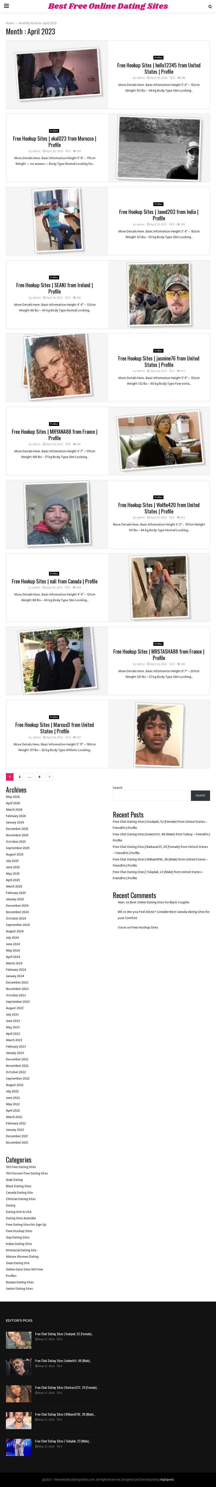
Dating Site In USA (18, 1212)
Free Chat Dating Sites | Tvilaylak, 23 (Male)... (63, 1440)
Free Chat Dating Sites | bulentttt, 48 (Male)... (63, 1360)
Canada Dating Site (19, 1193)
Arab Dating (14, 1180)
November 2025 (17, 835)
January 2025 (15, 899)
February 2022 (16, 1123)
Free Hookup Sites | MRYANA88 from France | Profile (54, 435)
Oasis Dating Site (18, 1263)
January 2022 (15, 1130)
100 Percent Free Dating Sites (27, 1173)
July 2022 (12, 1091)
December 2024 (17, 906)
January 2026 (15, 822)
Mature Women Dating (22, 1257)
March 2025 (14, 886)
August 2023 (14, 1008)
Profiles (158, 58)
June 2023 (13, 1021)
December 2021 (17, 1136)
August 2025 (14, 854)
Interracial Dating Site (21, 1250)
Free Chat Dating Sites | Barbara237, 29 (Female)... (67, 1387)
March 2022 (14, 1117)
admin (141, 78)
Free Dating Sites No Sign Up (26, 1225)
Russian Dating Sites (20, 1282)
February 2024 (16, 970)
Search (117, 788)
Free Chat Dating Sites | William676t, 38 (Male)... (65, 1414)
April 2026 (13, 803)
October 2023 (16, 995)
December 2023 (17, 982)
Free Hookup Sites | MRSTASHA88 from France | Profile (158, 654)
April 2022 (13, 1110)
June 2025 (13, 867)
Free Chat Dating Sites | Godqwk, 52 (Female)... (64, 1333)
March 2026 (14, 810)
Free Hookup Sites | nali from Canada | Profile (54, 581)
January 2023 (15, 1053)
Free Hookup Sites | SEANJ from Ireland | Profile (54, 288)
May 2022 (13, 1104)
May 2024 (13, 950)
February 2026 (16, 816)
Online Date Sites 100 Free (24, 1269)
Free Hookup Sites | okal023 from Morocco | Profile (54, 141)
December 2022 (17, 1059)
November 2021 (17, 1142)
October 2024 (16, 918)
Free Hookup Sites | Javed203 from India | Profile (158, 215)
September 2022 (18, 1078)
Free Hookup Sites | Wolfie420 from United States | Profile (159, 508)
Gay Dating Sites (17, 1237)
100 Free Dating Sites (21, 1167)
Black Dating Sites (18, 1186)
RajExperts (167, 1479)
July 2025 (12, 861)
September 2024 (18, 925)
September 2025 (18, 848)
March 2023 (14, 1040)
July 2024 (12, 938)
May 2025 (13, 874)
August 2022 (14, 1085)
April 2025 (13, 880)
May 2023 (13, 1027)
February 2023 (16, 1046)
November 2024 (17, 912)
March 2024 (14, 963)
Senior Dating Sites (19, 1289)
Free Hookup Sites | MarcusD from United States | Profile (54, 728)
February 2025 (16, 893)
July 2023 (12, 1014)
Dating (10, 1205)
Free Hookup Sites (19, 1231)
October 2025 (16, 842)
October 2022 (16, 1072)
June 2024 (13, 944)
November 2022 (17, 1066)
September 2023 (18, 1002)
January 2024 (15, 976)
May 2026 (13, 797)
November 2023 (17, 989)
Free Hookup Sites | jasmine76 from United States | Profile (158, 361)
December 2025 (17, 829)
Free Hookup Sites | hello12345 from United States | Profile (159, 68)
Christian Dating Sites (20, 1199)
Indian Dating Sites (19, 1244)
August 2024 (15, 931)
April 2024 (13, 957)
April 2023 (13, 1034)
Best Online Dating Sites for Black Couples (159, 902)
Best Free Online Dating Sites (108, 6)
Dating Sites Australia (21, 1218)
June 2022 (13, 1098)
